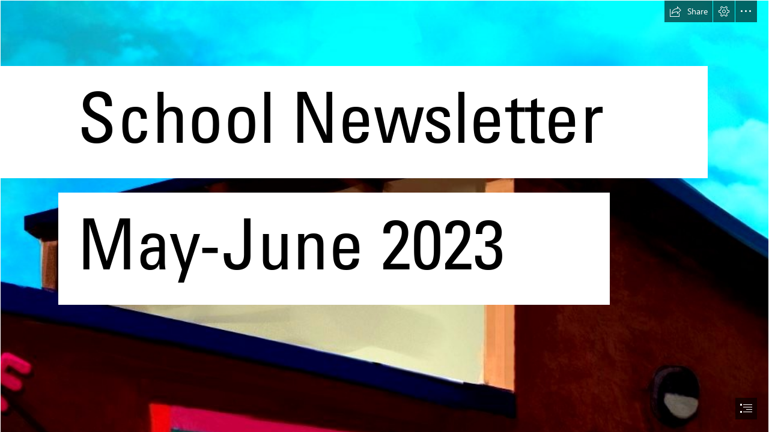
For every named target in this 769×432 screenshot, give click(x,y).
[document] (384, 216)
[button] (688, 11)
